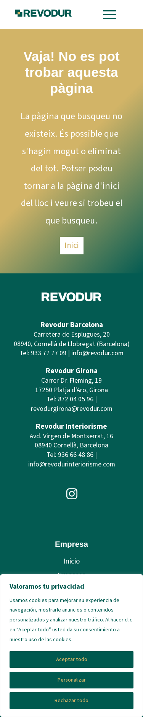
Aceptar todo (71, 659)
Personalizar (72, 680)
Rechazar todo (71, 700)
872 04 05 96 (75, 399)
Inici (71, 245)
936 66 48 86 (75, 455)
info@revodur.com (97, 353)
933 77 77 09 (48, 353)
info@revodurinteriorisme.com (71, 464)
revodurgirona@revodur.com (71, 409)
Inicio (71, 561)
